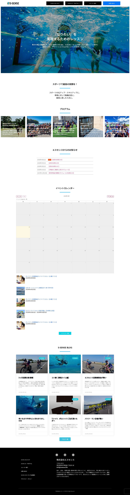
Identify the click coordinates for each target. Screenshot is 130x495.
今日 (24, 196)
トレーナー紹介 (92, 3)
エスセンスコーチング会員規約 (28, 475)
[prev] (17, 196)
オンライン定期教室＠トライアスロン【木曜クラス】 (41, 299)
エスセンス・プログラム (74, 3)
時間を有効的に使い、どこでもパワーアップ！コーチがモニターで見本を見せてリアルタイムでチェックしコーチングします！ (91, 131)
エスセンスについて (54, 3)
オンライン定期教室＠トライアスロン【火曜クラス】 (41, 276)
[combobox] (21, 199)
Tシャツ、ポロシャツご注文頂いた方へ (64, 419)
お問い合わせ (112, 3)
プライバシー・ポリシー (26, 479)
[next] (20, 196)
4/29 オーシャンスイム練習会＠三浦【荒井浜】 (40, 288)
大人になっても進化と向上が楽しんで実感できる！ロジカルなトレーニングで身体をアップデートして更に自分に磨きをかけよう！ (39, 131)
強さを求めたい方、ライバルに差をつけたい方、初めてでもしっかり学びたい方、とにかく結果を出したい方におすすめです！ (12, 131)
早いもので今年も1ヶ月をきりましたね (31, 419)
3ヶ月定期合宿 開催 (26, 377)
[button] (3, 40)
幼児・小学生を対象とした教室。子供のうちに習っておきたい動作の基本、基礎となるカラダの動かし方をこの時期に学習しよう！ (64, 131)
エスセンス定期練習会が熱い (95, 377)
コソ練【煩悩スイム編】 (61, 377)
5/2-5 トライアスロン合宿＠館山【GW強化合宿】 (40, 311)
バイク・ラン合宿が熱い (94, 418)
